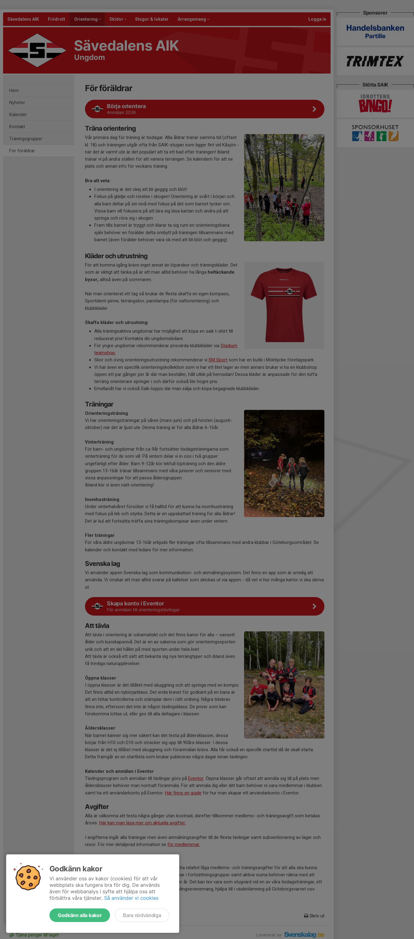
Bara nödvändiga (142, 915)
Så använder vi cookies (131, 898)
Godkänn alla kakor (80, 915)
